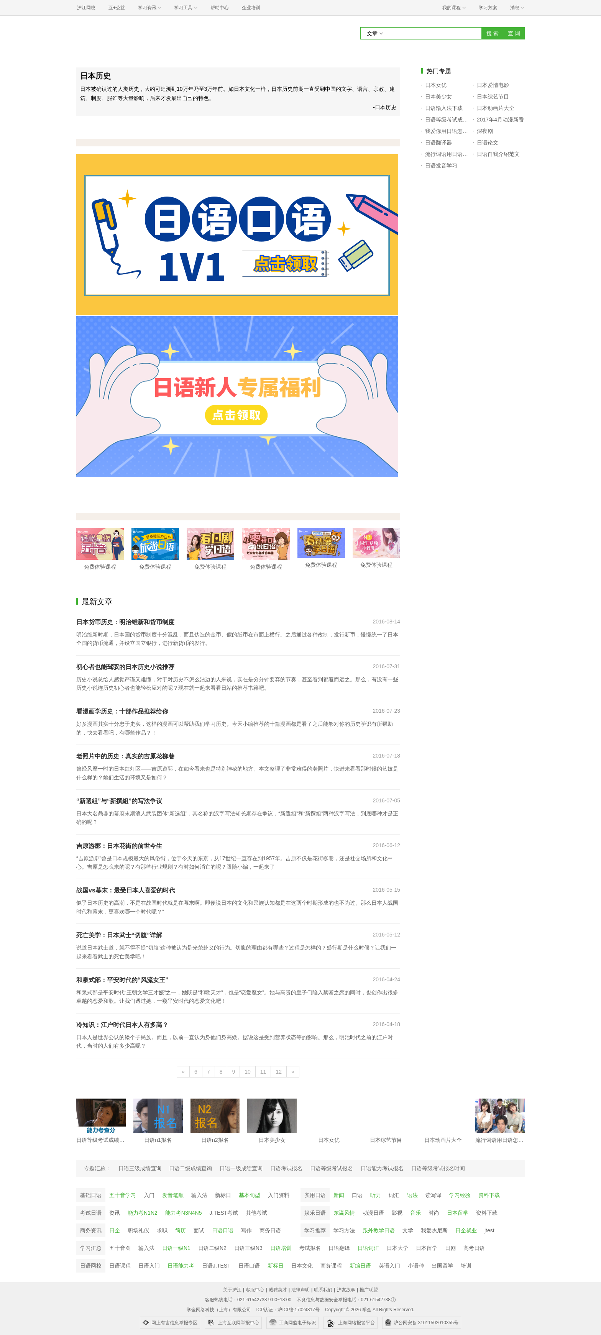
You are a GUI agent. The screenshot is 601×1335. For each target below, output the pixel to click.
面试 (199, 1230)
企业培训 (251, 7)
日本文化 (302, 1266)
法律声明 (300, 1289)
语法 (412, 1195)
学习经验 (460, 1195)
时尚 (434, 1213)
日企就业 (466, 1230)
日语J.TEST (216, 1266)
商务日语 (270, 1230)
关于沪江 (232, 1289)
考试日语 (91, 1213)
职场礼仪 (138, 1230)
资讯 (114, 1213)
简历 (180, 1230)
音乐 (415, 1213)
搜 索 (492, 33)
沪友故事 (346, 1289)
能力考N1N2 (143, 1213)
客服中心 (255, 1289)
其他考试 (256, 1213)
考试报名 (310, 1248)
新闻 (338, 1195)
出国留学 (442, 1266)
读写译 (433, 1195)
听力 (375, 1195)
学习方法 (344, 1230)
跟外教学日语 (379, 1230)
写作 (246, 1230)
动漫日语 (373, 1213)
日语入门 (149, 1266)
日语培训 (281, 1248)
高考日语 (474, 1248)
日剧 (450, 1248)
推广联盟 (369, 1289)
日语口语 (222, 1230)
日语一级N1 (176, 1248)
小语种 (416, 1266)
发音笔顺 (173, 1195)
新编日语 (360, 1266)
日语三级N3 (248, 1248)
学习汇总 (91, 1248)
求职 (162, 1230)
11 (263, 1072)
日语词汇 (368, 1248)
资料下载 (489, 1195)
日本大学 (397, 1248)
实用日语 (315, 1195)
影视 (397, 1213)
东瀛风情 (344, 1213)
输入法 (199, 1195)
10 (248, 1072)
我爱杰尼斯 (434, 1230)
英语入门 (389, 1266)
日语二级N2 (212, 1248)
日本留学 (457, 1213)
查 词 (514, 33)
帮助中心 (219, 7)
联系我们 (323, 1289)
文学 (407, 1230)
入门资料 (278, 1195)
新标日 (223, 1195)
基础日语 (91, 1195)
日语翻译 (339, 1248)
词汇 (394, 1195)
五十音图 (120, 1248)
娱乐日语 (315, 1213)
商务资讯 (91, 1230)
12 (279, 1072)
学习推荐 (315, 1230)
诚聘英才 (278, 1289)
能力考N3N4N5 (183, 1213)
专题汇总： (97, 1168)
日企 (114, 1230)
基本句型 (249, 1195)
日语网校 (91, 1266)
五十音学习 (122, 1195)
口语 (357, 1195)
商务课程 (331, 1266)
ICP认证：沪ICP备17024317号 (287, 1309)
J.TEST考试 (224, 1213)
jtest (489, 1230)
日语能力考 (180, 1266)
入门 (149, 1195)
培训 (466, 1266)
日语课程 (120, 1266)
